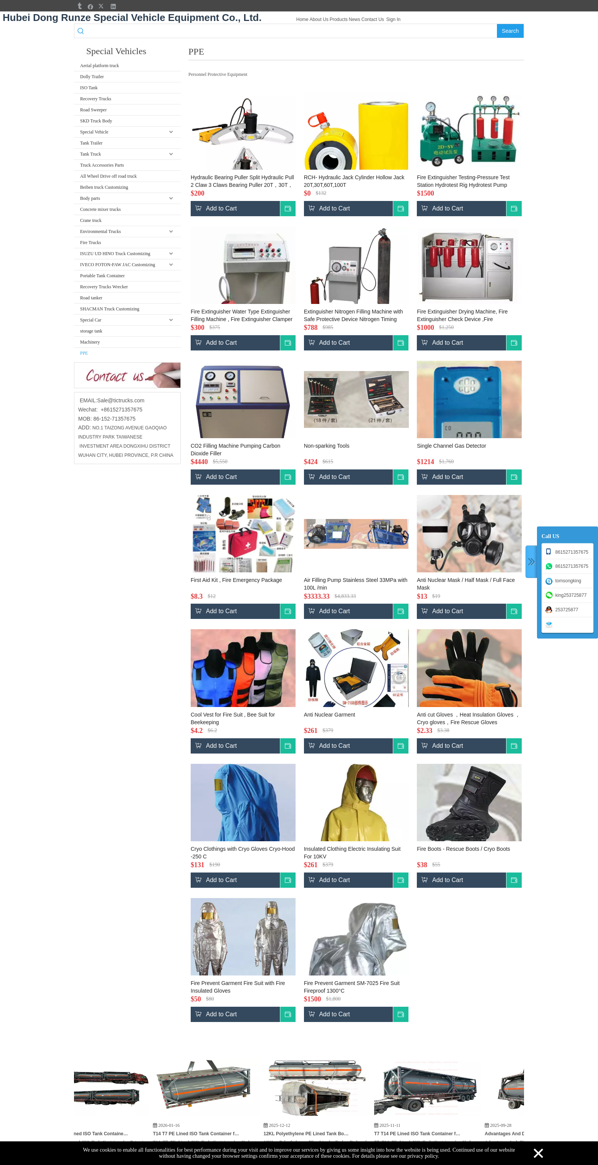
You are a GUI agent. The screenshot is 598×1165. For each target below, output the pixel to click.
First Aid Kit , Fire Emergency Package (236, 580)
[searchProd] (292, 31)
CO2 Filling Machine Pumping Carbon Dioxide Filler (235, 449)
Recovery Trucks (95, 98)
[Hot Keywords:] (510, 31)
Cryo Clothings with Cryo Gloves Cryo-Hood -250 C (243, 853)
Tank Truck (90, 154)
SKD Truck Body (96, 121)
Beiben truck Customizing (104, 187)
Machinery (90, 342)
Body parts (90, 198)
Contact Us (373, 19)
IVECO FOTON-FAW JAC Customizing (117, 264)
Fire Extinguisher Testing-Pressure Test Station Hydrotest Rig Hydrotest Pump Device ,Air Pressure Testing (463, 181)
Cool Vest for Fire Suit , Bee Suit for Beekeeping (233, 718)
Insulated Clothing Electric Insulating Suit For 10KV (352, 853)
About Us (319, 19)
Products (338, 19)
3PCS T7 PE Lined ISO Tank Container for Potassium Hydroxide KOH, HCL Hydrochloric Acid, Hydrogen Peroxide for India (99, 1133)
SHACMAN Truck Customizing (109, 309)
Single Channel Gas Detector (451, 446)
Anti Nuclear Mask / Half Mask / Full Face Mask (466, 584)
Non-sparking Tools (327, 446)
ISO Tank (89, 87)
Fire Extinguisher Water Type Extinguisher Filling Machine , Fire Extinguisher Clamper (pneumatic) (242, 316)
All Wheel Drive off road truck (108, 176)
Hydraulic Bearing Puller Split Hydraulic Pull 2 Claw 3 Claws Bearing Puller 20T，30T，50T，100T (242, 181)
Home (302, 19)
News (354, 19)
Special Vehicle (94, 132)
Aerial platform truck (99, 65)
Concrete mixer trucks (100, 209)
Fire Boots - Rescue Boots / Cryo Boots (463, 849)
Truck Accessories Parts (102, 165)
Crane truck (90, 220)
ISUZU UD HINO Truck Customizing (115, 253)
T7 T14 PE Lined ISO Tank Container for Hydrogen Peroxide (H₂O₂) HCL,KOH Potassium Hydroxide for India (431, 1133)
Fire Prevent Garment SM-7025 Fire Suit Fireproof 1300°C (352, 987)
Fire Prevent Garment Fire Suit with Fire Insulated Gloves (238, 987)
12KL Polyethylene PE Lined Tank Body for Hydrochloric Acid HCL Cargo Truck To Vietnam (320, 1133)
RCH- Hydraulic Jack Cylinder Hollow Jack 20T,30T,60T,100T (354, 181)
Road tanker (91, 297)
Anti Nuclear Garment (329, 715)
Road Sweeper (93, 109)
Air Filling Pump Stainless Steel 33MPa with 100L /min (356, 584)
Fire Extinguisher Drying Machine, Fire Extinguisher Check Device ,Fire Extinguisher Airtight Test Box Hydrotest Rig (468, 316)
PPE (84, 353)
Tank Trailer (91, 143)
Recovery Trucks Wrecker (104, 286)
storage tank (91, 331)
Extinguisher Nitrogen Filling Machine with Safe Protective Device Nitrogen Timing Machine (353, 316)
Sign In (393, 19)
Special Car (90, 320)
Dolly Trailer (92, 76)
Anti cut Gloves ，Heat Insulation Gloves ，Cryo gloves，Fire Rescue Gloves (468, 718)
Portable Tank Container (102, 275)
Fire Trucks (90, 242)
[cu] (127, 375)
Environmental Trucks (100, 231)
